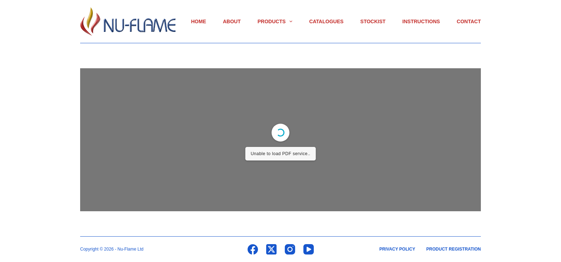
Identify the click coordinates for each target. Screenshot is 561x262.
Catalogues (326, 21)
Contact (469, 21)
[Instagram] (290, 249)
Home (198, 21)
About (232, 21)
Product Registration (453, 249)
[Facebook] (253, 249)
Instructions (421, 21)
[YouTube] (308, 249)
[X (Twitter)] (271, 249)
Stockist (373, 21)
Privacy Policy (397, 249)
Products (276, 21)
